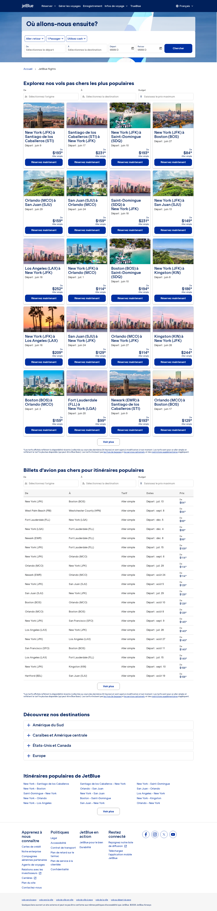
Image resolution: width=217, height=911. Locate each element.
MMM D (114, 49)
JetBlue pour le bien (91, 842)
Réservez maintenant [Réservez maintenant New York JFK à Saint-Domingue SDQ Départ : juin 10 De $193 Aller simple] (130, 162)
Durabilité (85, 847)
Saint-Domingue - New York (40, 793)
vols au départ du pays (121, 900)
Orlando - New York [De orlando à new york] (148, 803)
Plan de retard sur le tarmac (62, 854)
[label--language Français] (185, 6)
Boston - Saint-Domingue (95, 798)
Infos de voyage (117, 6)
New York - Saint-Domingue (153, 783)
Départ (113, 46)
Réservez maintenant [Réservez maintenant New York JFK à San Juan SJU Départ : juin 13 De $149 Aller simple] (173, 230)
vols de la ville (102, 900)
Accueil (28, 68)
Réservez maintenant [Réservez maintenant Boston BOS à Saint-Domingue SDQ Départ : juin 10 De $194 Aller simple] (130, 298)
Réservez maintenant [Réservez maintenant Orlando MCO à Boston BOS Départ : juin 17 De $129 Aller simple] (173, 430)
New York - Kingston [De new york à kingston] (149, 798)
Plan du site (28, 882)
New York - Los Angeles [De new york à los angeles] (38, 803)
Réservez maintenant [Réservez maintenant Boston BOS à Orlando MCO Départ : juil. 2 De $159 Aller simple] (44, 430)
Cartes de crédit (31, 846)
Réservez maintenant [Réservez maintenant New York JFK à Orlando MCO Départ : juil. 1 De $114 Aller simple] (87, 298)
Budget (142, 90)
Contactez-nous (32, 887)
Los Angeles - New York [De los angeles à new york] (151, 793)
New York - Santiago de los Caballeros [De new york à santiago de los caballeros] (46, 783)
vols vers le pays (29, 900)
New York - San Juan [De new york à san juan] (92, 793)
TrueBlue (135, 6)
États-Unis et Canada (48, 745)
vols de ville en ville (64, 900)
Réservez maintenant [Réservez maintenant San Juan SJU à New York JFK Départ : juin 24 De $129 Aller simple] (87, 362)
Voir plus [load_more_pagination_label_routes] (108, 811)
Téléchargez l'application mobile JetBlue (120, 854)
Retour (141, 46)
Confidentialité (60, 869)
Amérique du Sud (45, 725)
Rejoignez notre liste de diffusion (120, 844)
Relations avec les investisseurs (32, 871)
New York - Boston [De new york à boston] (35, 788)
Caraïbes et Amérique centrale (56, 735)
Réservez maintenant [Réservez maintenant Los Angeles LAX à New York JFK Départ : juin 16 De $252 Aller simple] (44, 298)
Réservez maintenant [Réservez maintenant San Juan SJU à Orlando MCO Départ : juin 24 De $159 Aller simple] (87, 230)
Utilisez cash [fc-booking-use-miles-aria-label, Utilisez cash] (75, 38)
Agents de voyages (33, 864)
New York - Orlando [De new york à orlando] (35, 798)
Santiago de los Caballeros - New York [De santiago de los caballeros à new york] (103, 783)
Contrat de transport (63, 847)
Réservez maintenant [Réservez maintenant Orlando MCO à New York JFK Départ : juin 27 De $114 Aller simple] (130, 362)
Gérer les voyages (70, 6)
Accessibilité (58, 842)
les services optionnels (134, 452)
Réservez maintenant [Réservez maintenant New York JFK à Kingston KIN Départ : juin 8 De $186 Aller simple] (173, 298)
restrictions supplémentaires (165, 452)
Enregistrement (92, 6)
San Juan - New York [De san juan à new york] (92, 803)
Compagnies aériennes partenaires (34, 858)
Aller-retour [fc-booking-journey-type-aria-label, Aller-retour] (33, 38)
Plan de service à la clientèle (62, 862)
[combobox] (45, 50)
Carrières (29, 878)
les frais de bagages (113, 452)
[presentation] (185, 6)
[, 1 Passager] (54, 38)
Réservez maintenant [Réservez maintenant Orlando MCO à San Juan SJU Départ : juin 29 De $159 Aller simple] (44, 230)
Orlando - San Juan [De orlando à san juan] (91, 788)
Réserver (49, 6)
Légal (54, 838)
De (27, 46)
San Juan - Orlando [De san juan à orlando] (148, 788)
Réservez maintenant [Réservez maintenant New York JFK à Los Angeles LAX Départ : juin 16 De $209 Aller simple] (44, 362)
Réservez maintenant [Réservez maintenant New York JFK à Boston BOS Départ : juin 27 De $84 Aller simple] (173, 162)
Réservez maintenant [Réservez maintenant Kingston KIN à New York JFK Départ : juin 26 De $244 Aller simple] (173, 362)
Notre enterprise (31, 851)
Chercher (178, 48)
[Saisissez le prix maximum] (167, 96)
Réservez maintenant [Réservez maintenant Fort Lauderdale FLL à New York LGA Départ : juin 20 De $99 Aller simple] (87, 430)
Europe (36, 755)
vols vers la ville (46, 900)
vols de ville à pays (84, 900)
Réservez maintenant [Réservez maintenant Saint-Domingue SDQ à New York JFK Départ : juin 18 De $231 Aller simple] (130, 230)
